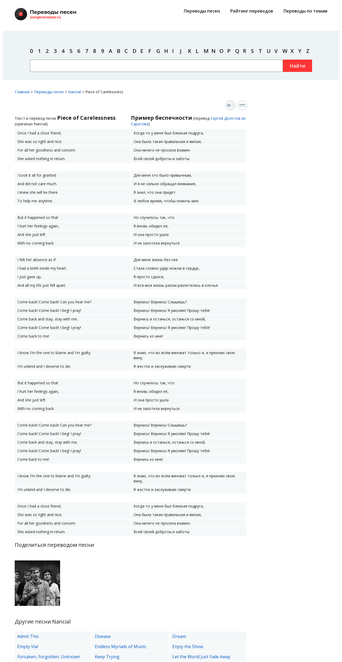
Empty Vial (27, 646)
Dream (179, 636)
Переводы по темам (305, 11)
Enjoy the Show (187, 646)
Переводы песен (202, 11)
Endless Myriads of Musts (120, 646)
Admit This (28, 636)
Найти (297, 66)
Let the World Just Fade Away (201, 657)
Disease (103, 636)
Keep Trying (107, 657)
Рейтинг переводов (251, 11)
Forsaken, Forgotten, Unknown (48, 657)
